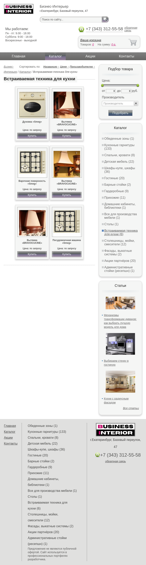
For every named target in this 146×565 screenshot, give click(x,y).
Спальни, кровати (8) (119, 155)
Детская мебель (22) (119, 161)
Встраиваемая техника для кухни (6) (121, 232)
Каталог (55, 56)
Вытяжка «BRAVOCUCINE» (67, 123)
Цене (64, 66)
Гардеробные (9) (116, 191)
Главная (18, 56)
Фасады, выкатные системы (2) (118, 252)
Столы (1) (111, 224)
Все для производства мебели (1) (52, 490)
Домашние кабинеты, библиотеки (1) (120, 205)
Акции (90, 56)
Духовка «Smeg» (32, 121)
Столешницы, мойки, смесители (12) (119, 242)
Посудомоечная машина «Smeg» (67, 241)
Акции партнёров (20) (120, 260)
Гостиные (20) (114, 178)
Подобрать (120, 113)
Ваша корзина (90, 40)
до (119, 90)
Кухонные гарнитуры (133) (47, 431)
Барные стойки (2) (117, 184)
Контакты (126, 56)
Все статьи (131, 408)
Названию (51, 66)
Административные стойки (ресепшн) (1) (119, 269)
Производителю (82, 66)
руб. (135, 90)
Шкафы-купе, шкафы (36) (46, 449)
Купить (32, 135)
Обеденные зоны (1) (119, 138)
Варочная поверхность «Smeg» (32, 182)
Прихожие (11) (114, 197)
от (103, 90)
